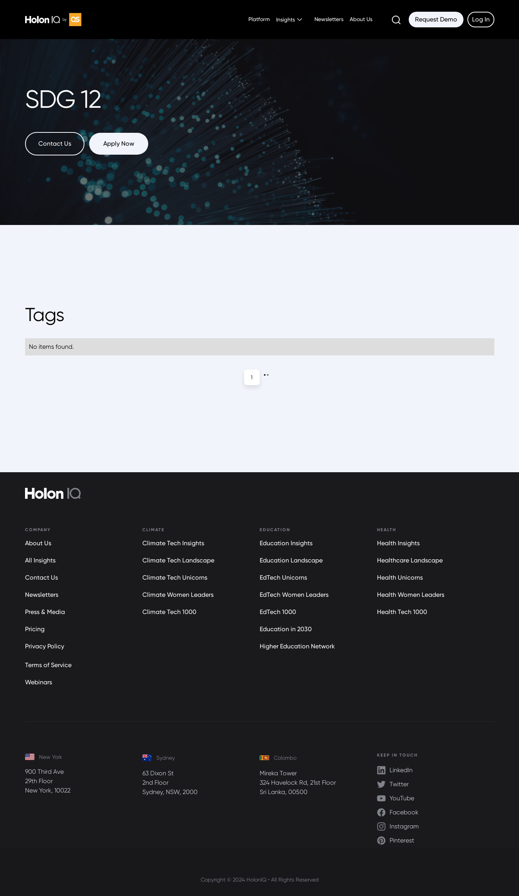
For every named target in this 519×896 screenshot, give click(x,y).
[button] (289, 19)
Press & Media (45, 612)
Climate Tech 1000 (169, 612)
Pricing (35, 629)
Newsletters (328, 19)
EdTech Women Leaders (294, 594)
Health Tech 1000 (402, 612)
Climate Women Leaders (178, 594)
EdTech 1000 (278, 612)
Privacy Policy (44, 646)
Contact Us (41, 577)
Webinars (38, 682)
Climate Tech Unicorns (174, 577)
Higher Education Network (297, 646)
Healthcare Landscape (410, 560)
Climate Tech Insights (173, 543)
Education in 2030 (286, 629)
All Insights (40, 560)
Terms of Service (48, 665)
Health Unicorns (400, 577)
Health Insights (398, 543)
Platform (259, 19)
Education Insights (286, 543)
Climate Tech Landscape (178, 560)
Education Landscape (291, 560)
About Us (361, 19)
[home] (53, 19)
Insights (285, 19)
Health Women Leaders (410, 594)
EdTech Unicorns (283, 577)
